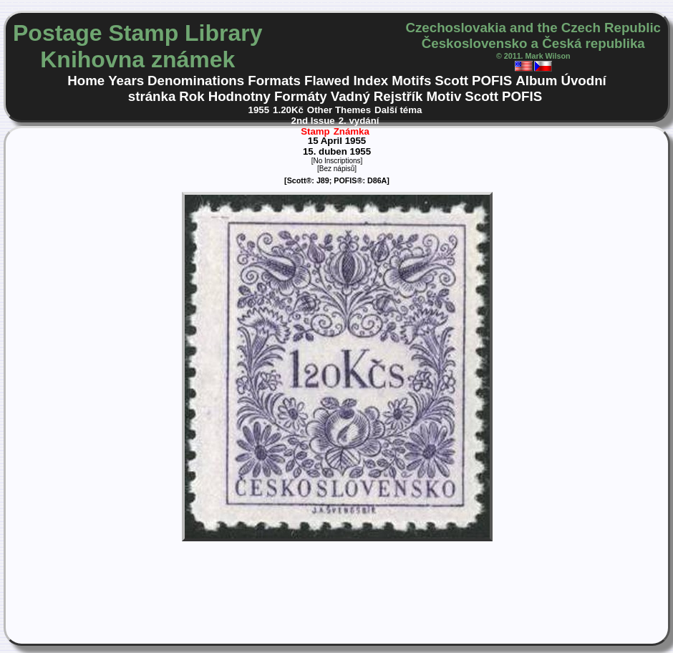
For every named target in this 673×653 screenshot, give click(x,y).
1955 (259, 110)
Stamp (315, 131)
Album (536, 80)
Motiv (443, 96)
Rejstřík (398, 96)
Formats (274, 80)
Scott (451, 80)
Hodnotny (239, 96)
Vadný (350, 96)
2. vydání (359, 120)
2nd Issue (313, 120)
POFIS (492, 80)
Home (86, 80)
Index (370, 80)
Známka (351, 131)
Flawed (326, 80)
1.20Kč (288, 110)
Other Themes (339, 110)
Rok (191, 96)
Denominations (195, 80)
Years (126, 80)
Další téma (398, 110)
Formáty (300, 96)
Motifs (411, 80)
